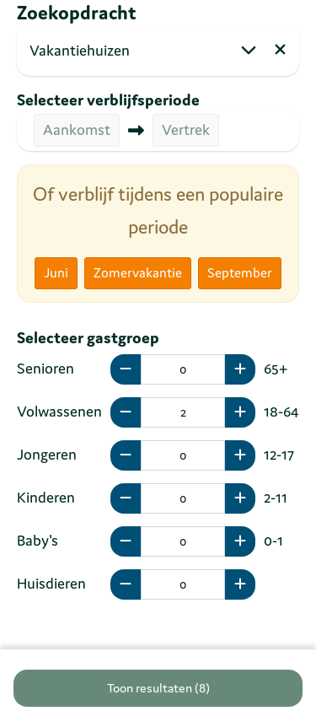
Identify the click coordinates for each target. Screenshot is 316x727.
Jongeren (47, 454)
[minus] (125, 369)
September (239, 272)
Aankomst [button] (76, 129)
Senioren (45, 368)
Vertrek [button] (186, 129)
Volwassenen (59, 411)
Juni (56, 272)
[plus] (240, 369)
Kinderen (46, 497)
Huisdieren (51, 583)
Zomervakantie (138, 272)
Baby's (37, 540)
